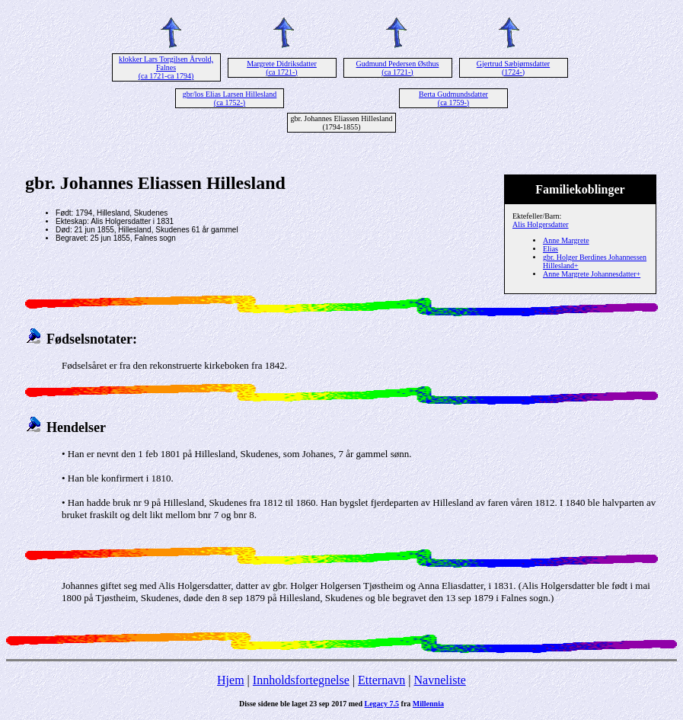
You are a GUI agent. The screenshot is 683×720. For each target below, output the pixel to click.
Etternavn (381, 680)
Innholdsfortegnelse (301, 680)
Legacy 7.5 (382, 703)
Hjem (230, 680)
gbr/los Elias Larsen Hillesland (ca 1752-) (230, 98)
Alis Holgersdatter (540, 224)
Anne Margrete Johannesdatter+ (591, 274)
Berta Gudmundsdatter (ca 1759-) (453, 98)
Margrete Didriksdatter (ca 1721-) (282, 67)
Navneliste (440, 680)
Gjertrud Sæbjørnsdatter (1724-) (513, 67)
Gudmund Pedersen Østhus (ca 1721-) (397, 67)
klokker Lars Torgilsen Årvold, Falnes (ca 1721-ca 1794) (166, 67)
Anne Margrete (566, 240)
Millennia (428, 703)
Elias (550, 249)
